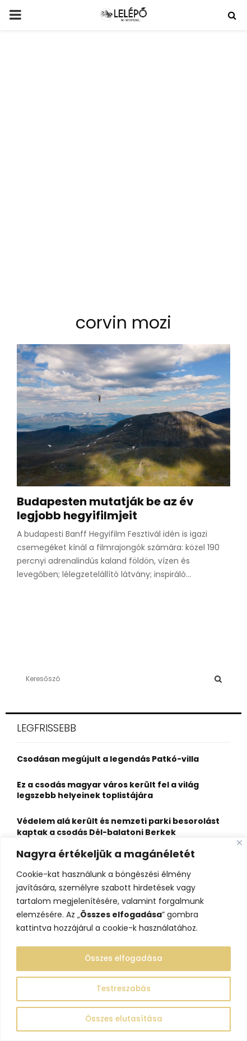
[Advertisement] (123, 176)
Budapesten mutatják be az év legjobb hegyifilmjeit (105, 508)
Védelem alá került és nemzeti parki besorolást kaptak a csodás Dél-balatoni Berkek (118, 826)
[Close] (239, 843)
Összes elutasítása (123, 1019)
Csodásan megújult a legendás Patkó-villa (108, 759)
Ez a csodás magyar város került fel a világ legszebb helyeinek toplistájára (108, 790)
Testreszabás (124, 989)
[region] (123, 939)
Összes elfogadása (123, 958)
